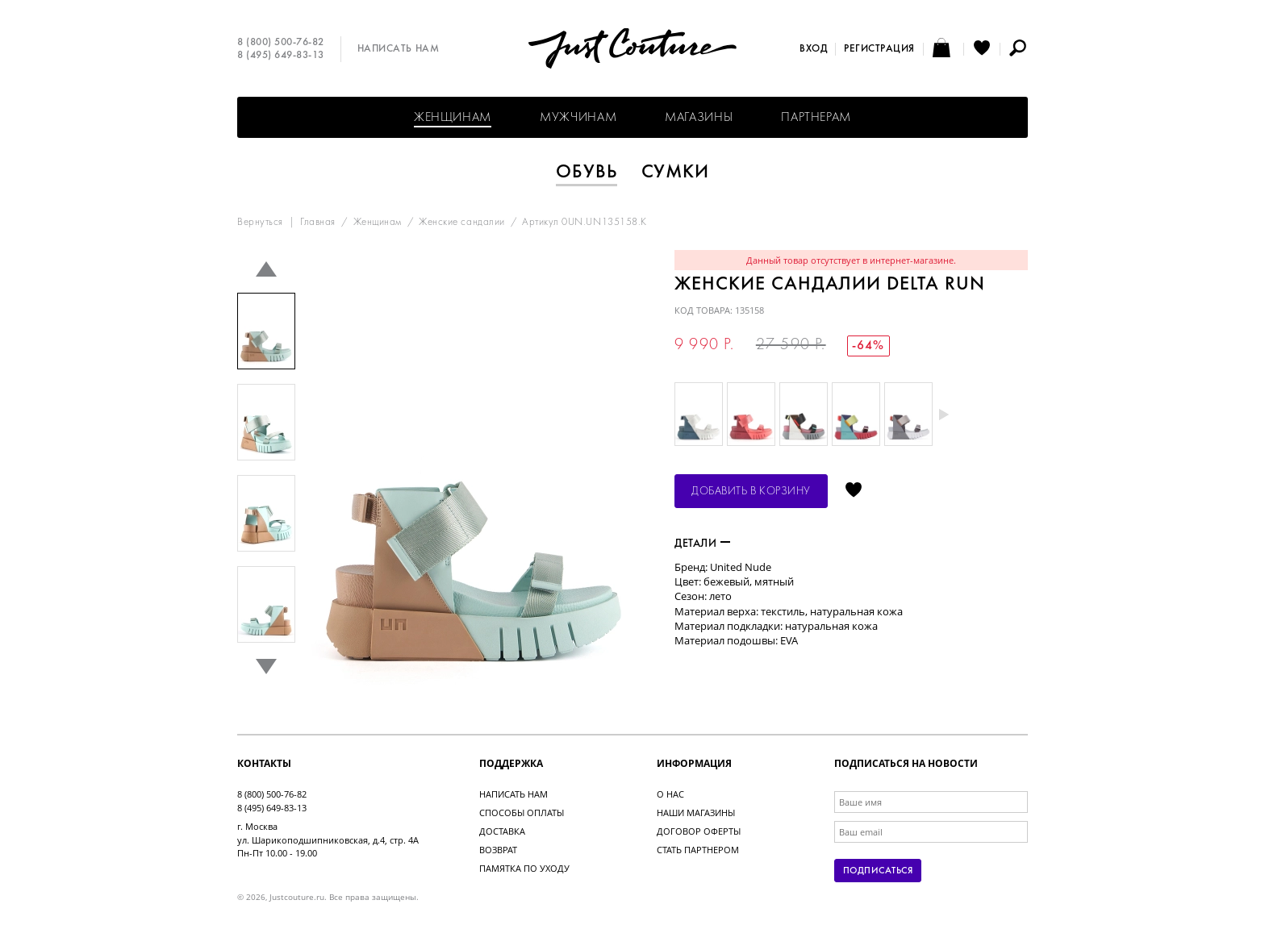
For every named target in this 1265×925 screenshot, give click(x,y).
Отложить (853, 491)
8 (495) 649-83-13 (280, 55)
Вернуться (260, 222)
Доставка (502, 831)
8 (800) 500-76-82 (280, 43)
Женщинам (452, 117)
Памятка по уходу (524, 868)
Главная (318, 222)
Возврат (498, 850)
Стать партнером (698, 850)
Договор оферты (699, 831)
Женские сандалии (461, 222)
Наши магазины (696, 812)
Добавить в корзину (751, 491)
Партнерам (816, 117)
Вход (813, 49)
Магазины (699, 117)
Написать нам (398, 49)
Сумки (675, 172)
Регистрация (879, 49)
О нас (670, 794)
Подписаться (877, 871)
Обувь (586, 172)
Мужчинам (578, 117)
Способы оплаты (521, 812)
